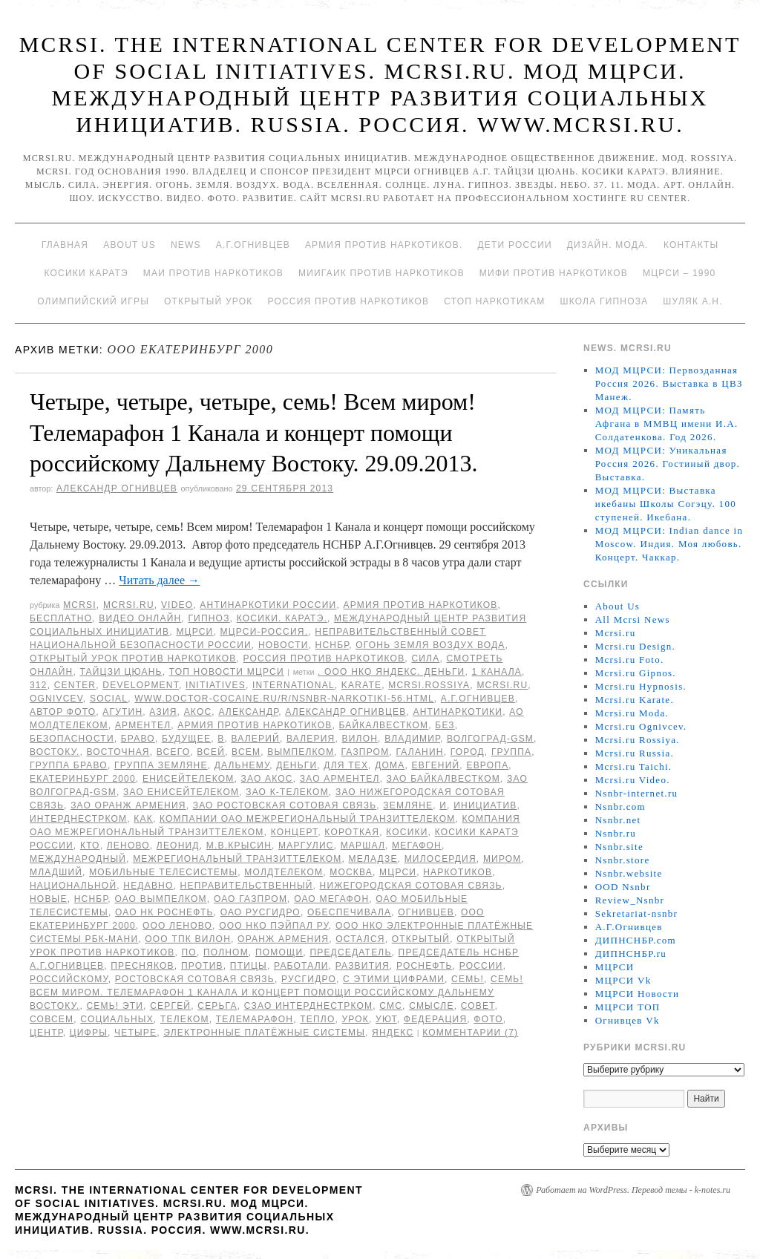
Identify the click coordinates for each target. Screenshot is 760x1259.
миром (502, 859)
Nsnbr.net (618, 819)
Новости (283, 645)
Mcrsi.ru (128, 605)
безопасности (72, 738)
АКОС (198, 712)
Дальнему (241, 765)
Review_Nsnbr (630, 900)
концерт (294, 832)
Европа (487, 765)
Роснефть (424, 966)
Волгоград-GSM (490, 738)
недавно (148, 885)
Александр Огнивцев (116, 488)
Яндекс (392, 1032)
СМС (390, 1006)
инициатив (485, 805)
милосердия (440, 859)
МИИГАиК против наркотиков (381, 273)
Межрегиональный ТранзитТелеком (237, 859)
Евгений (436, 765)
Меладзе (373, 859)
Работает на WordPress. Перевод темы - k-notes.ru (633, 1190)
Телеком (184, 1019)
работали (301, 966)
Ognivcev (56, 698)
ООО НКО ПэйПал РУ (274, 925)
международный (78, 859)
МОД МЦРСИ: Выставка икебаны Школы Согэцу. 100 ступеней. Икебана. (665, 504)
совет (478, 1006)
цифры (89, 1032)
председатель (350, 952)
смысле (431, 1006)
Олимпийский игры (93, 301)
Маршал (363, 845)
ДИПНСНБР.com (635, 940)
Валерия (310, 738)
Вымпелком (300, 752)
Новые (49, 899)
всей (211, 752)
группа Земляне (161, 765)
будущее (186, 738)
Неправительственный (246, 885)
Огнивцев (426, 912)
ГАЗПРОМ (365, 752)
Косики (407, 832)
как (143, 819)
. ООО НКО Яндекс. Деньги (391, 672)
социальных (117, 1019)
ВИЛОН (360, 738)
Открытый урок (208, 301)
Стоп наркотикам (494, 301)
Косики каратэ (86, 273)
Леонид (178, 845)
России (481, 966)
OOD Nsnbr (623, 886)
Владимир (412, 738)
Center (75, 685)
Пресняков (142, 966)
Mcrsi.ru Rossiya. (637, 739)
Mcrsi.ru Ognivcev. (641, 726)
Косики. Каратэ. (282, 618)
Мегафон (417, 845)
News (186, 245)
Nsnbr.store (622, 860)
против (202, 966)
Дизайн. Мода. (608, 245)
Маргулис (306, 845)
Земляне (408, 805)
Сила (425, 658)
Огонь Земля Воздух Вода (430, 645)
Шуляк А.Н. (692, 301)
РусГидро (308, 979)
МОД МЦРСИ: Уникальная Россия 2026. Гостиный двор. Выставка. (667, 464)
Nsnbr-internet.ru (636, 793)
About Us (129, 245)
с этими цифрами (394, 979)
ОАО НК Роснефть (164, 912)
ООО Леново (177, 925)
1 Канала (497, 672)
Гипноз (208, 618)
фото (488, 1019)
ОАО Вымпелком (160, 899)
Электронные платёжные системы (264, 1032)
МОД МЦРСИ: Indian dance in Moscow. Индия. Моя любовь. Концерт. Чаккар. (669, 544)
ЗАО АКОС (267, 779)
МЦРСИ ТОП (628, 1007)
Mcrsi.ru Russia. (634, 753)
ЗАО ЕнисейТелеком (181, 792)
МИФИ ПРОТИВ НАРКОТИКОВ (553, 273)
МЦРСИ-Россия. (264, 632)
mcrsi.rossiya (429, 685)
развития (362, 966)
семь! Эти (115, 1006)
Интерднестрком (78, 819)
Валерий (256, 738)
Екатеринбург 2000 (83, 779)
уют (386, 1019)
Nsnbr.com (620, 806)
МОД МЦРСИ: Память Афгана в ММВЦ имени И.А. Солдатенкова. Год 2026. (666, 423)
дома (389, 765)
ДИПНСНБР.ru (631, 953)
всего (173, 752)
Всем (246, 752)
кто (90, 845)
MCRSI (79, 605)
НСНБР (332, 645)
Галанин (419, 752)
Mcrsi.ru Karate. (634, 699)
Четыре (135, 1032)
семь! (467, 979)
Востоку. (54, 752)
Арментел (143, 725)
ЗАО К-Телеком (287, 792)
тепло (317, 1019)
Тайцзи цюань (120, 672)
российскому (69, 979)
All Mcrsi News (632, 619)
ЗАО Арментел (340, 779)
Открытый (421, 939)
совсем (51, 1019)
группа (511, 752)
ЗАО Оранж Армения (128, 805)
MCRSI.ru (502, 685)
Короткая (351, 832)
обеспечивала (349, 912)
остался (359, 939)
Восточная (118, 752)
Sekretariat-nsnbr (636, 913)
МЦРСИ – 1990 (679, 273)
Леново (128, 845)
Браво (138, 738)
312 (39, 685)
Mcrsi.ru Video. (632, 779)
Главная (65, 245)
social (109, 698)
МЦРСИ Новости (637, 993)
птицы (248, 966)
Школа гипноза (604, 301)
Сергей (170, 1006)
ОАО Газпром (250, 899)
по (189, 952)
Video (177, 605)
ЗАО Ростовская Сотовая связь (285, 805)
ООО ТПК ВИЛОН (188, 939)
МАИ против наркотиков (213, 273)
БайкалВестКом (384, 725)
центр (46, 1032)
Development (140, 685)
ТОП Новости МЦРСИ (226, 672)
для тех (346, 765)
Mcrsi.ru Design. (635, 646)
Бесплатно (61, 618)
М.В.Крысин (239, 845)
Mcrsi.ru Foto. (629, 659)
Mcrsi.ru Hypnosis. (641, 686)
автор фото (63, 712)
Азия (163, 712)
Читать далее (159, 580)
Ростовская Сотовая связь (195, 979)
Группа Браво (69, 765)
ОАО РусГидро (260, 912)
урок (356, 1019)
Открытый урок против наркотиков (133, 658)
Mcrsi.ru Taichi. (633, 766)
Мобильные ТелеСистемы (163, 872)
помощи (279, 952)
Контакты (691, 245)
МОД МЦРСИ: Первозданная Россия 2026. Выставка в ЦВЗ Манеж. (669, 383)
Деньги (296, 765)
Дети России (515, 245)
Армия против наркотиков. (384, 245)
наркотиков (457, 872)
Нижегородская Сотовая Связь (411, 885)
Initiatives (216, 685)
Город (468, 752)
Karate (361, 685)
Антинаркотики (457, 712)
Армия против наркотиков (420, 605)
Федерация (435, 1019)
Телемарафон (254, 1019)
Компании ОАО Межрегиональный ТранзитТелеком (307, 819)
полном (226, 952)
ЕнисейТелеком (188, 779)
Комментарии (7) (470, 1032)
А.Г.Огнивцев (253, 245)
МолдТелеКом (283, 872)
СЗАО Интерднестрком (308, 1006)
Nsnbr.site (619, 846)
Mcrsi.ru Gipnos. (635, 672)
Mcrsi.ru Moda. (632, 713)
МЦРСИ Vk (623, 980)
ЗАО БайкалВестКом (443, 779)
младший (56, 872)
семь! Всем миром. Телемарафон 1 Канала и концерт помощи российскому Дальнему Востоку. (276, 992)
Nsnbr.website (629, 873)
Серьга (217, 1006)
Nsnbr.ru (616, 833)
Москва (351, 872)
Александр (248, 712)
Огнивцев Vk (627, 1020)
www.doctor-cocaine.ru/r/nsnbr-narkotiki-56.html (284, 698)
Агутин (122, 712)
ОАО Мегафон (331, 899)
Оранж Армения (283, 939)
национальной (73, 885)
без (444, 725)
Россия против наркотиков (348, 301)
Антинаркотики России (268, 605)
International (293, 685)
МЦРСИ (194, 632)
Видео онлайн (140, 618)
